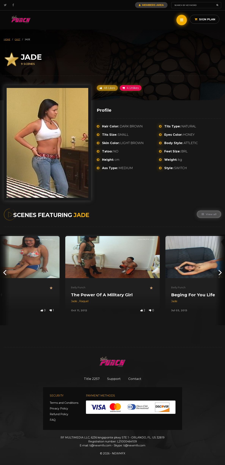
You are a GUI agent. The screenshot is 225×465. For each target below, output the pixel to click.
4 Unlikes (131, 88)
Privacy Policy (59, 408)
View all (208, 214)
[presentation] (4, 272)
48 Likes (107, 88)
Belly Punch (78, 287)
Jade (74, 301)
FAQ (53, 420)
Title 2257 (92, 379)
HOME (7, 39)
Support (114, 379)
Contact (134, 379)
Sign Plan (205, 19)
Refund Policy (59, 414)
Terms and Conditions (64, 403)
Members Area (151, 4)
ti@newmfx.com (100, 445)
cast (17, 39)
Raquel (83, 301)
